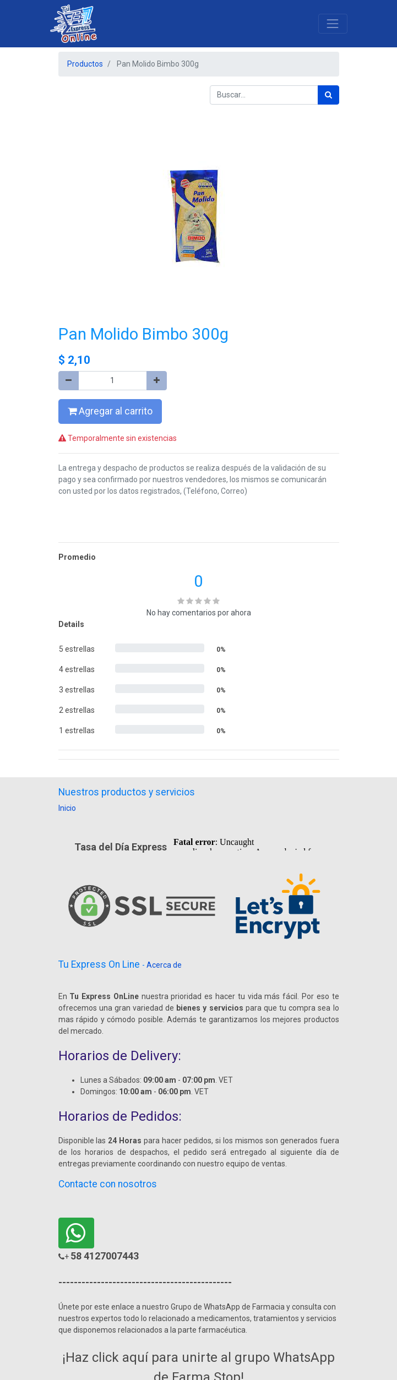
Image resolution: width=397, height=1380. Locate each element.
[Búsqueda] (328, 95)
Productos (85, 63)
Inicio (67, 808)
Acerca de (164, 965)
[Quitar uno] (68, 380)
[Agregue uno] (156, 380)
